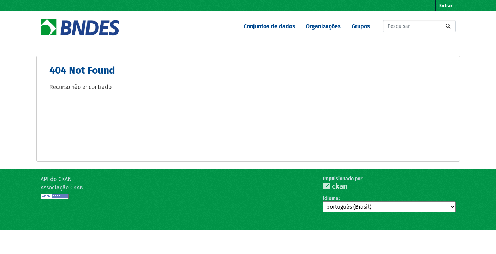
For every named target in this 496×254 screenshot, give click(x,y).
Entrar (445, 5)
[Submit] (448, 26)
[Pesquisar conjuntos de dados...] (419, 26)
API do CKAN (56, 179)
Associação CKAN (62, 187)
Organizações (323, 26)
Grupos (361, 26)
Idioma (331, 198)
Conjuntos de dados (269, 26)
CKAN (335, 186)
